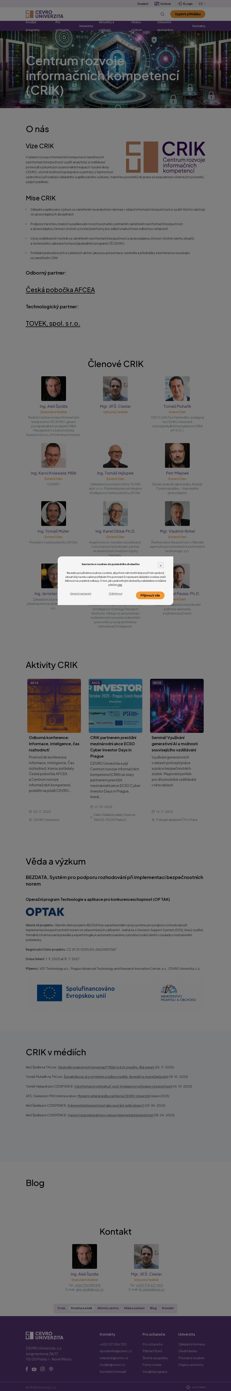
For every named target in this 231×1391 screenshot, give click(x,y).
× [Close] (160, 565)
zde (119, 584)
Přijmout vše (150, 595)
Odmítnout (115, 593)
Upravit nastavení (80, 593)
